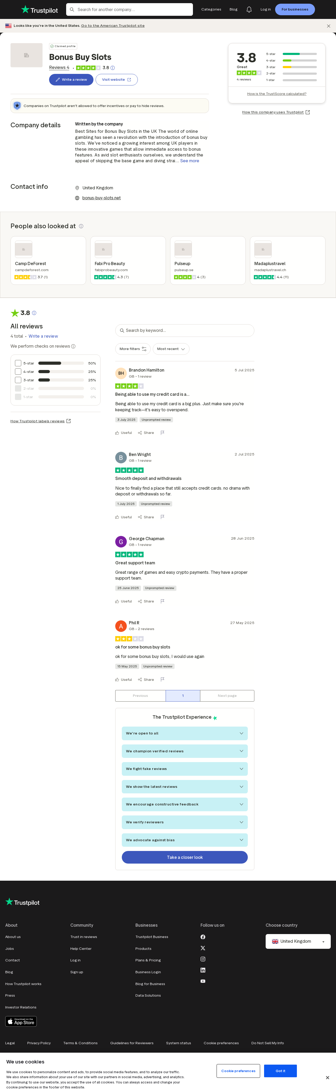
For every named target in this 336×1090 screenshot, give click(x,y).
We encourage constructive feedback (185, 804)
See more (189, 160)
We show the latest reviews (185, 786)
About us (13, 937)
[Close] (327, 1077)
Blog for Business (150, 984)
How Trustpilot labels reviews (37, 421)
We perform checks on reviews (42, 346)
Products (143, 948)
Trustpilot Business (151, 937)
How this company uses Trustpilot (273, 112)
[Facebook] (203, 936)
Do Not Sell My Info (267, 1043)
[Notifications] (249, 9)
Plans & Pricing (148, 960)
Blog (9, 972)
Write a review (43, 336)
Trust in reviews (83, 937)
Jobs (9, 948)
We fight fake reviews (185, 769)
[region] (168, 1071)
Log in (75, 960)
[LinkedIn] (203, 969)
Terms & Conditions (80, 1043)
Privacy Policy (39, 1043)
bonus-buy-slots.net (101, 197)
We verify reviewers (185, 822)
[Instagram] (203, 958)
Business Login (148, 972)
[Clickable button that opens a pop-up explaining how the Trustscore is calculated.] (113, 68)
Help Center (81, 948)
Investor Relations (20, 1007)
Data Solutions (148, 995)
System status (178, 1043)
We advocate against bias (185, 840)
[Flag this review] (163, 433)
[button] (81, 226)
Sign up (76, 972)
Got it (280, 1071)
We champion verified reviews (185, 751)
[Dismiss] (329, 25)
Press (10, 995)
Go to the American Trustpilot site (113, 25)
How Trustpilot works (23, 984)
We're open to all (185, 733)
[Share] (146, 433)
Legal (10, 1043)
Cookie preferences (221, 1043)
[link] (59, 67)
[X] (203, 947)
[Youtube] (203, 980)
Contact (12, 960)
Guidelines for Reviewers (132, 1043)
